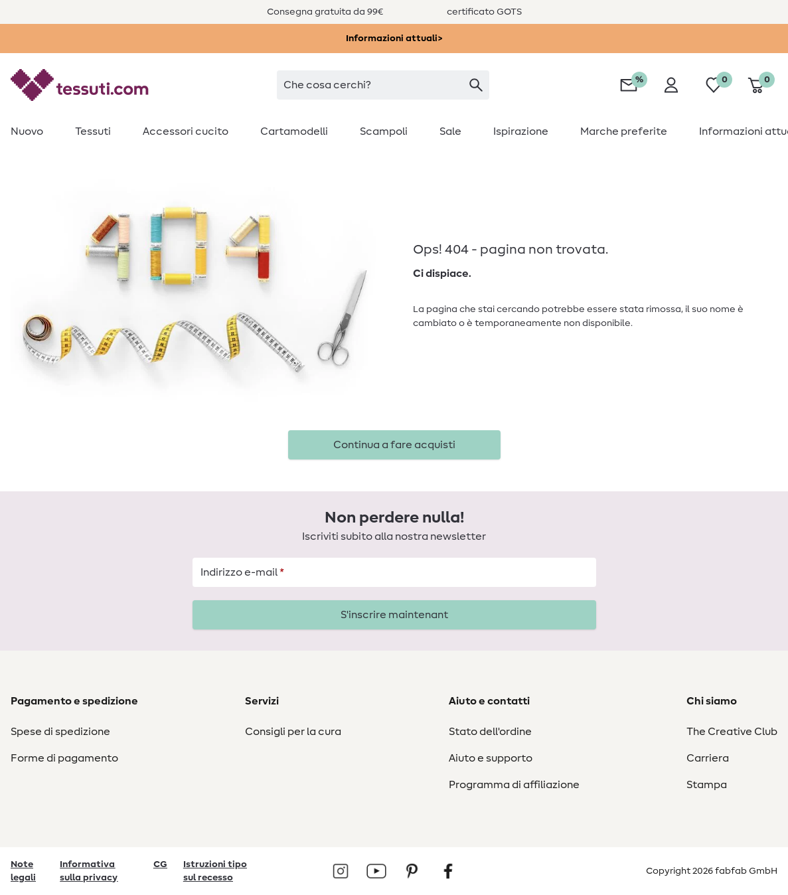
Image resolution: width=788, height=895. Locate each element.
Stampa (706, 784)
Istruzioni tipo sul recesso (215, 871)
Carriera (707, 758)
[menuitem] (35, 131)
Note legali (23, 871)
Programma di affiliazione (514, 784)
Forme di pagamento (64, 758)
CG (160, 864)
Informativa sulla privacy (89, 871)
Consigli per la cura (293, 731)
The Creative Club (731, 731)
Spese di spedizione (60, 731)
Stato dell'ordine (490, 731)
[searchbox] (383, 85)
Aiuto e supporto (490, 758)
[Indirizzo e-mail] (394, 572)
